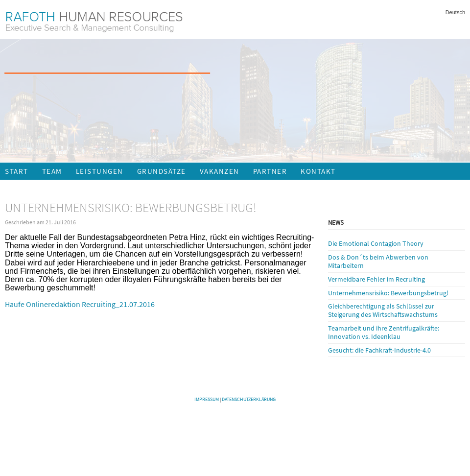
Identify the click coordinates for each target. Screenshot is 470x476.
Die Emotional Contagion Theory (375, 243)
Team (52, 171)
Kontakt (318, 171)
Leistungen (99, 171)
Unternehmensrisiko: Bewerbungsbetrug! (388, 292)
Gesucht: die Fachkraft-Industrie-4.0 (379, 350)
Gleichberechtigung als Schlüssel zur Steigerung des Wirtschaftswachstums (383, 310)
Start (16, 171)
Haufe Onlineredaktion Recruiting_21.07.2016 (80, 304)
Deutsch (455, 12)
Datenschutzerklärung (249, 399)
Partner (270, 171)
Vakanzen (219, 171)
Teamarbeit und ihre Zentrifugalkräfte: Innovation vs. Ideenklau (383, 332)
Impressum (206, 399)
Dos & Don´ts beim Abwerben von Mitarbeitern (378, 261)
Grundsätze (161, 171)
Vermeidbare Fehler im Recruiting (376, 279)
